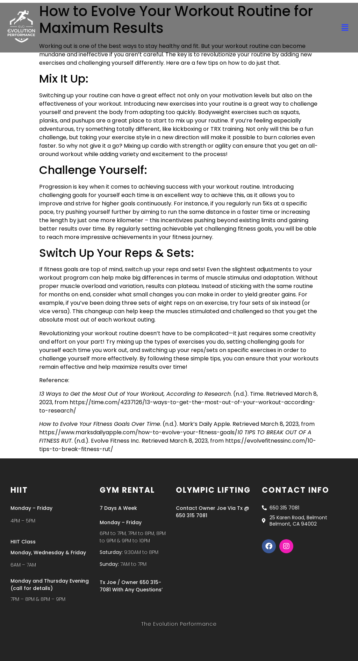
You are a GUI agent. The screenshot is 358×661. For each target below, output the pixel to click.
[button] (345, 27)
